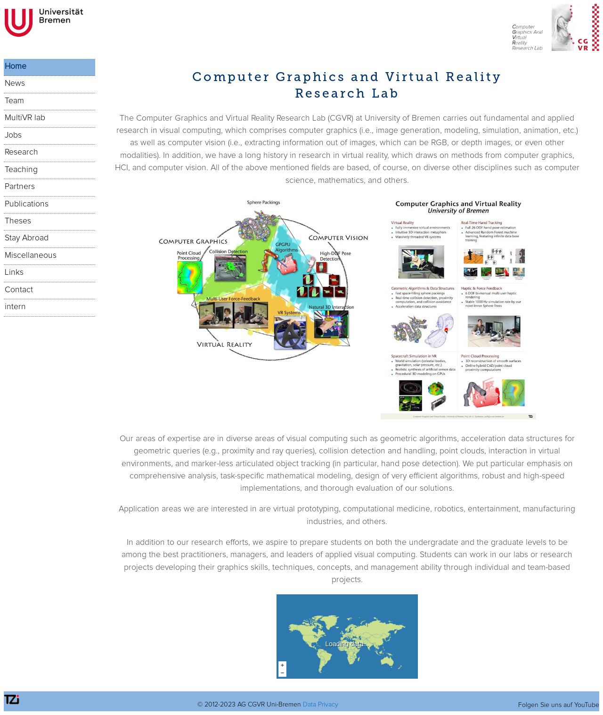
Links (14, 272)
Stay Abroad (27, 238)
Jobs (13, 135)
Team (14, 101)
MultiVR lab (25, 118)
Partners (20, 186)
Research (21, 152)
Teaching (21, 169)
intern (15, 307)
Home (15, 66)
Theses (18, 221)
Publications (27, 204)
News (15, 83)
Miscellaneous (31, 255)
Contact (19, 290)
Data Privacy (320, 704)
